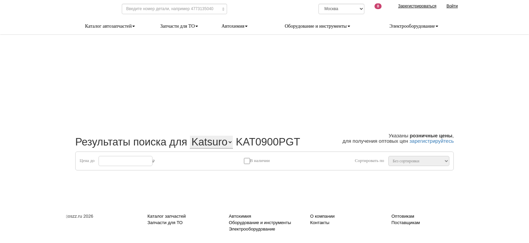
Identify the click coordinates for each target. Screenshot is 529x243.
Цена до (87, 160)
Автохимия (234, 26)
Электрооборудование (413, 26)
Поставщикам (405, 222)
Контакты (319, 222)
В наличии (260, 160)
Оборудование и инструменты (317, 26)
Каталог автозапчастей (110, 26)
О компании (322, 216)
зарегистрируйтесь (432, 141)
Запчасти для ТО (179, 26)
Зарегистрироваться (417, 6)
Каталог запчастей (166, 216)
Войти (452, 6)
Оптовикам (402, 216)
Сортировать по (369, 160)
